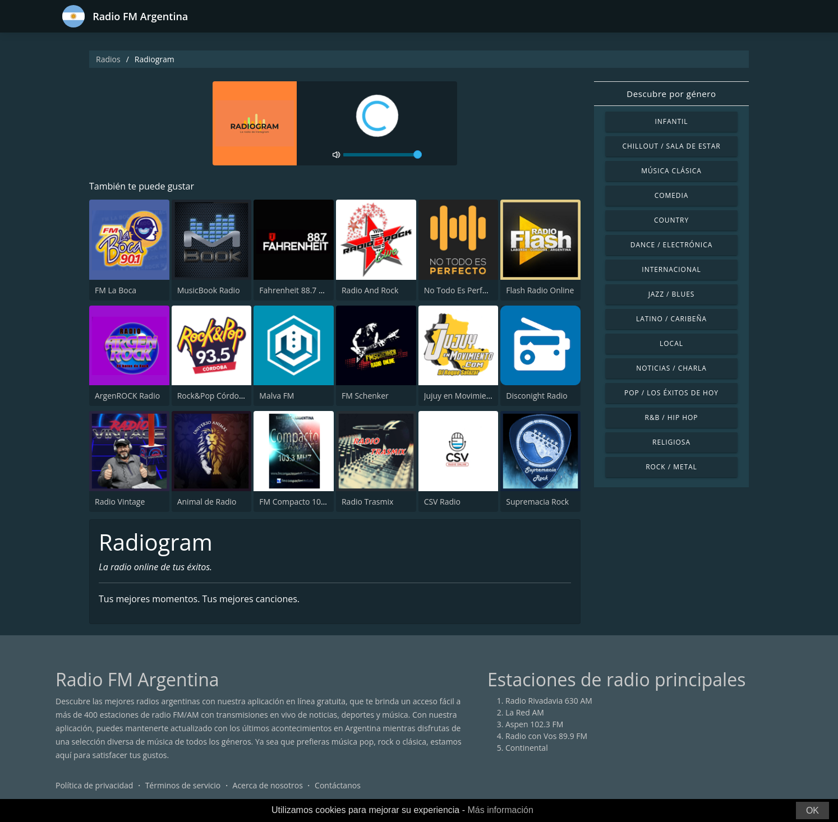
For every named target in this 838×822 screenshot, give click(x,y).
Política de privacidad (94, 785)
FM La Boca (115, 290)
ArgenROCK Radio (127, 395)
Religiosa (671, 442)
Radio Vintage (120, 501)
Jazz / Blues (671, 294)
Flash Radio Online (540, 290)
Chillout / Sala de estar (671, 146)
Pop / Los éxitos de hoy (671, 393)
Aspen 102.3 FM (534, 724)
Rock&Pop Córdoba (212, 395)
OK (812, 810)
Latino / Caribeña (671, 319)
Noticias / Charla (671, 368)
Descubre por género (671, 93)
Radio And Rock (370, 290)
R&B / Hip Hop (671, 417)
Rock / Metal (671, 467)
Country (671, 220)
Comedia (672, 195)
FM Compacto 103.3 (295, 501)
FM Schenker (365, 395)
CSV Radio (442, 501)
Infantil (671, 121)
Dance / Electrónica (671, 245)
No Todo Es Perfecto (461, 290)
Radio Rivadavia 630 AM (548, 700)
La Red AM (524, 712)
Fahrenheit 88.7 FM (294, 290)
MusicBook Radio (208, 290)
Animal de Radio (207, 501)
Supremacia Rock (537, 501)
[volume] (382, 154)
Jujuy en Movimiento (461, 395)
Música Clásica (671, 171)
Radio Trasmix (367, 501)
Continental (526, 747)
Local (671, 343)
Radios (108, 59)
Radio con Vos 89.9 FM (546, 736)
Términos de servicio (183, 785)
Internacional (671, 269)
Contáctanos (338, 785)
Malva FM (276, 395)
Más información (500, 810)
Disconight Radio (536, 395)
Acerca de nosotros (268, 785)
